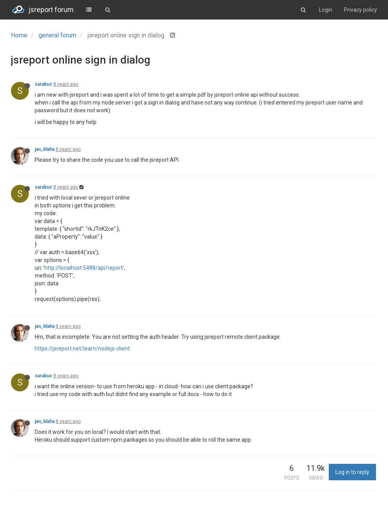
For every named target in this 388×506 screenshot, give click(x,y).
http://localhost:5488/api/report (83, 268)
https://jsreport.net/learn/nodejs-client (82, 348)
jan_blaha (45, 149)
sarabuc (43, 84)
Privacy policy (360, 10)
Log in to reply (352, 472)
